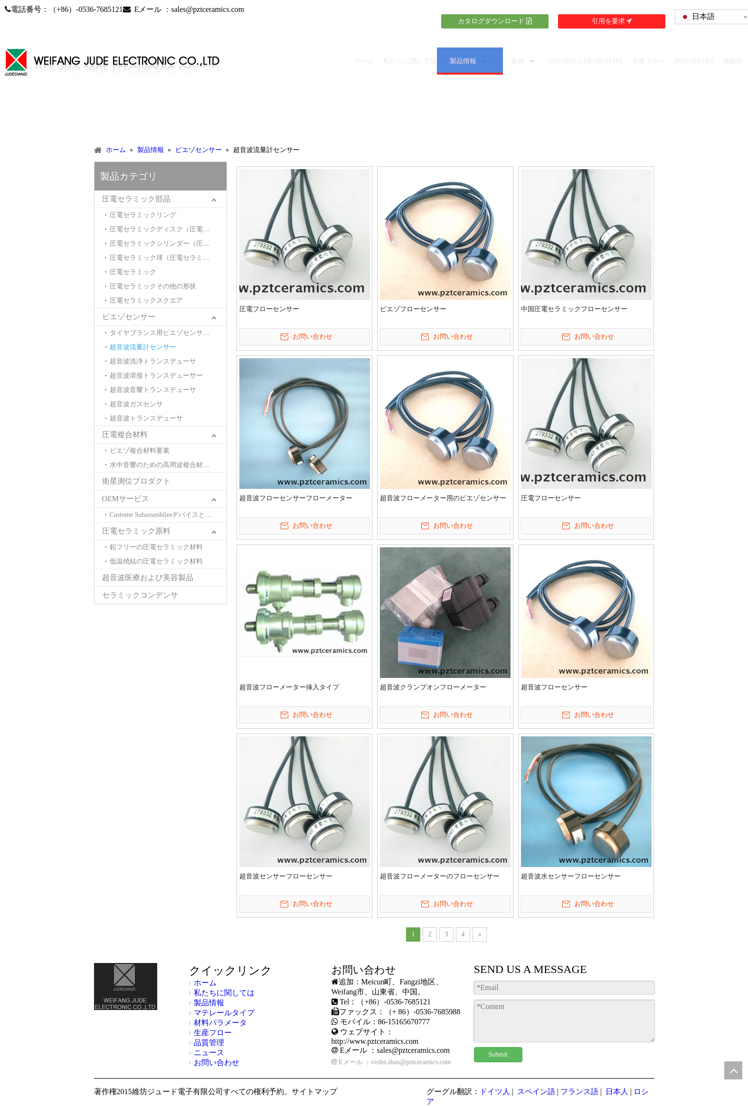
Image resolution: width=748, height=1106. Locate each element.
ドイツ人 (495, 1091)
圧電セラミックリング (143, 215)
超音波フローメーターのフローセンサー (440, 876)
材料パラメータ (220, 1023)
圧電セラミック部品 (136, 199)
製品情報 (209, 1003)
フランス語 (579, 1091)
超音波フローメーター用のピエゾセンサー (443, 498)
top (733, 1070)
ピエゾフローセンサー (413, 309)
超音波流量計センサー (143, 347)
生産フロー (213, 1033)
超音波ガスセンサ (136, 404)
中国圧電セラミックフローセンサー (574, 309)
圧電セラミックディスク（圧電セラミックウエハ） (168, 229)
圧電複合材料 (125, 434)
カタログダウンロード (495, 21)
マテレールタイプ (224, 1013)
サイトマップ (314, 1091)
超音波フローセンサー (554, 687)
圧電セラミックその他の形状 (153, 286)
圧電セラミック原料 (136, 531)
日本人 (616, 1091)
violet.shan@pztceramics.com (411, 1062)
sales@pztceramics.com (207, 9)
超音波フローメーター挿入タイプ (289, 687)
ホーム (205, 983)
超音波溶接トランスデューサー (156, 375)
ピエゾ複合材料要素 (140, 450)
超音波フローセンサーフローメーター (295, 498)
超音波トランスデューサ (146, 418)
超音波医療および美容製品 (147, 577)
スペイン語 (535, 1091)
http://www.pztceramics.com (375, 1041)
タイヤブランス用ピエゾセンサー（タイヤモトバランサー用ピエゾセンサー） (168, 332)
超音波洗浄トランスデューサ (153, 361)
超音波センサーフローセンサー (285, 876)
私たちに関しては (224, 993)
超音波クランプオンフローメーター (433, 687)
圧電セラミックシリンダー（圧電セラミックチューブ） (168, 243)
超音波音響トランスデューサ (153, 389)
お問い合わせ (216, 1062)
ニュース (209, 1053)
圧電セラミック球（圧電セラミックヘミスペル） (168, 257)
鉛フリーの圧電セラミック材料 (156, 547)
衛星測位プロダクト (136, 481)
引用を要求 (612, 21)
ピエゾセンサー (128, 317)
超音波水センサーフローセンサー (571, 876)
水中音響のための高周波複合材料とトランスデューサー (168, 464)
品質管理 (209, 1043)
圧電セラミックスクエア (146, 300)
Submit (498, 1054)
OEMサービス (126, 499)
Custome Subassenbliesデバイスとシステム (168, 514)
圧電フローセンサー (269, 309)
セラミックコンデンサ (140, 595)
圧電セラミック (133, 272)
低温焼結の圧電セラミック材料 (156, 561)
